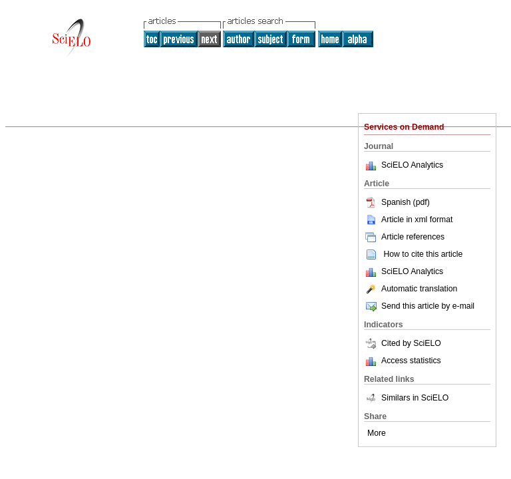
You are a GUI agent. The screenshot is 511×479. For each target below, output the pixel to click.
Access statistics (411, 360)
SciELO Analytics (412, 165)
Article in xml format (408, 219)
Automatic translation (410, 288)
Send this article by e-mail (419, 306)
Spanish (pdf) (397, 202)
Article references (404, 236)
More (376, 433)
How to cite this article (422, 254)
